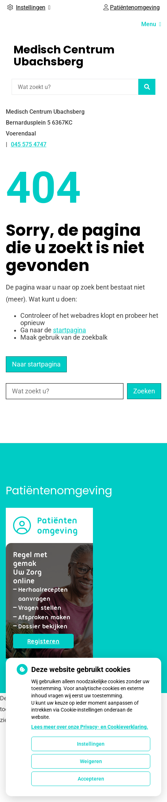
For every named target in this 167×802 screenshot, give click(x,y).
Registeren (50, 642)
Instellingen (91, 744)
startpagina (69, 330)
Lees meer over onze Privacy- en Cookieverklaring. (89, 727)
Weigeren (91, 761)
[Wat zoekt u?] (75, 87)
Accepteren (91, 779)
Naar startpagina (36, 364)
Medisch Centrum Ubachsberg (64, 55)
